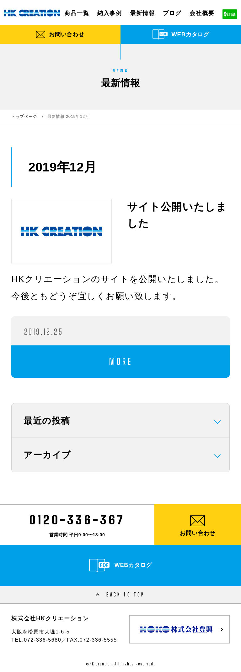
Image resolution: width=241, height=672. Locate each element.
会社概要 (202, 13)
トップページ (24, 116)
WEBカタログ (190, 34)
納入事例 (109, 13)
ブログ (172, 13)
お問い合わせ (66, 34)
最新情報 (142, 13)
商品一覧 (76, 13)
